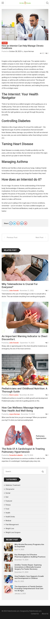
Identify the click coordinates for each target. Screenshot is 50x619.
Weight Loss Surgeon (13, 532)
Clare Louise (13, 395)
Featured (9, 501)
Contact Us (35, 614)
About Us (45, 614)
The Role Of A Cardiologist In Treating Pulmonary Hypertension (23, 450)
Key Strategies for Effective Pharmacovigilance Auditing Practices (30, 556)
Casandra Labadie (16, 455)
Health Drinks (10, 517)
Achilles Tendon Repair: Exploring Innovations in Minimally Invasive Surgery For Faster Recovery (28, 567)
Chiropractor (10, 489)
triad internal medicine (13, 75)
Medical (8, 521)
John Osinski (14, 290)
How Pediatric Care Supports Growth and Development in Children (29, 577)
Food (7, 509)
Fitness (8, 505)
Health (5, 43)
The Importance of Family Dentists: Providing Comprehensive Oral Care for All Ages (29, 588)
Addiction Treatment (13, 485)
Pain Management (12, 524)
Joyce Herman (29, 51)
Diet (7, 497)
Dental (8, 493)
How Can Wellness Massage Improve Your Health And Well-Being (23, 409)
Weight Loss (10, 528)
